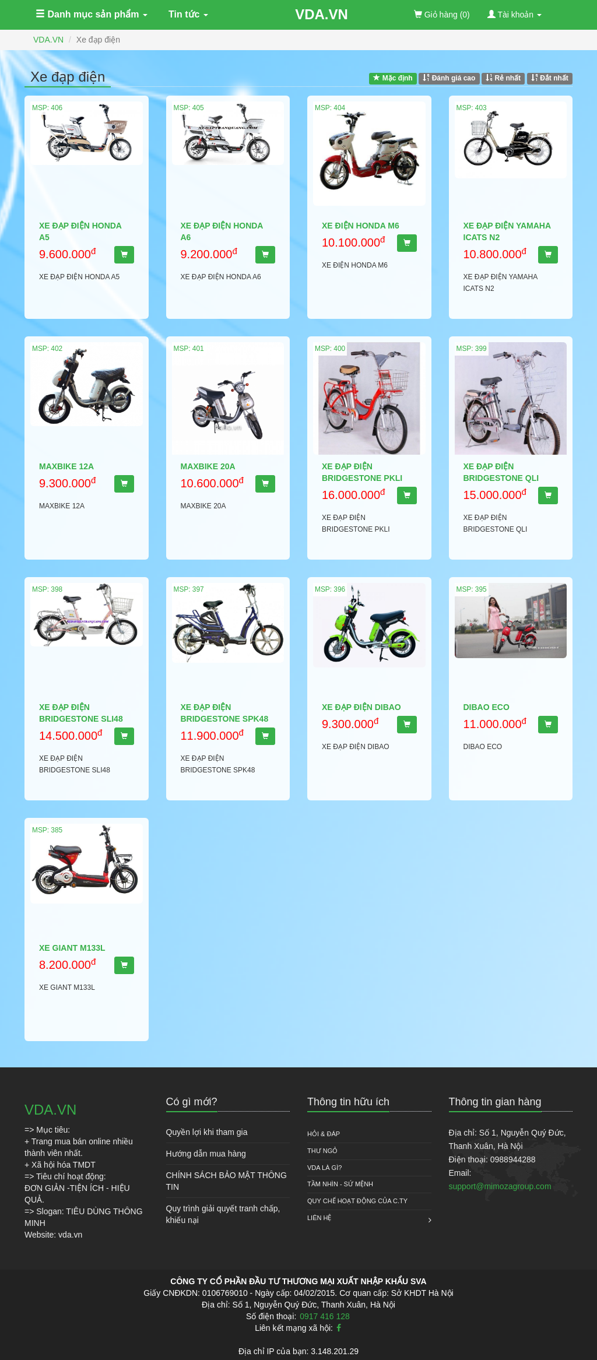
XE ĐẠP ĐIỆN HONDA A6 (222, 231)
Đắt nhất (549, 78)
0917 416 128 (325, 1316)
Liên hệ (319, 1217)
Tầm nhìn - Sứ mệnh (340, 1183)
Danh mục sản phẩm (92, 14)
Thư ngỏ (322, 1150)
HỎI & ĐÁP (323, 1133)
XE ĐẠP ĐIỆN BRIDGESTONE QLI (501, 472)
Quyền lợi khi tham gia (207, 1132)
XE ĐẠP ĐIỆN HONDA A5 (80, 231)
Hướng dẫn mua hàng (206, 1153)
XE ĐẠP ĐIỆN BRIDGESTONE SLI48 (81, 712)
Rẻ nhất (503, 78)
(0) (442, 14)
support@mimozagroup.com (500, 1186)
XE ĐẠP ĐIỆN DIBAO (361, 707)
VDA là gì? (324, 1167)
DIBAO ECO (486, 707)
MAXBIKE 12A (66, 466)
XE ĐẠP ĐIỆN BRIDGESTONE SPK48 (225, 712)
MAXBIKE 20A (208, 466)
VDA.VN (321, 14)
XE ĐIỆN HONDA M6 (360, 225)
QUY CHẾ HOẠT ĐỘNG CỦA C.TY (357, 1200)
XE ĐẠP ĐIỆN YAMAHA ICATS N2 (507, 231)
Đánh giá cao (449, 78)
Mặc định (392, 78)
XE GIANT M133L (72, 948)
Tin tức (188, 14)
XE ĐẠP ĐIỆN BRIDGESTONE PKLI (362, 472)
